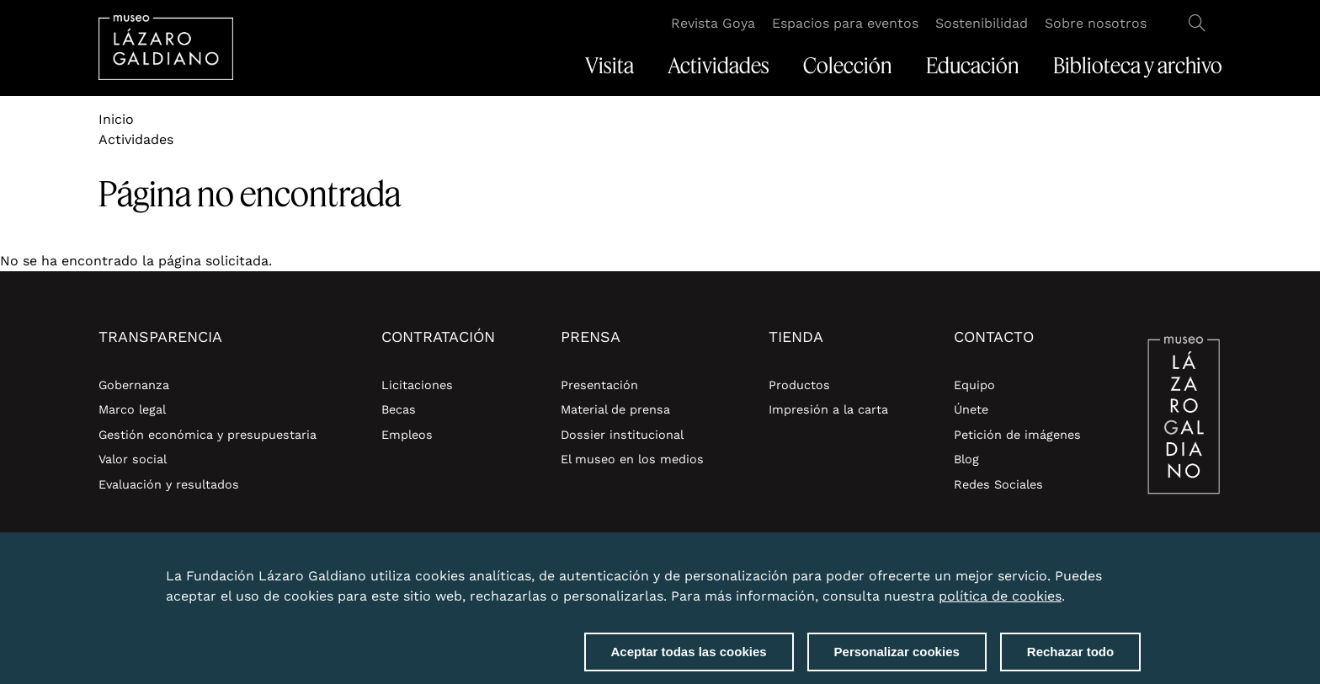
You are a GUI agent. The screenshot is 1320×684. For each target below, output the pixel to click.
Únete (971, 409)
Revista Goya (713, 23)
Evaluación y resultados (168, 484)
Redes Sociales (998, 484)
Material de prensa (615, 409)
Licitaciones (417, 385)
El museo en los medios (632, 459)
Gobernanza (133, 385)
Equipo (974, 385)
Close (1137, 573)
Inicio (116, 119)
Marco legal (132, 409)
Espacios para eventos (845, 23)
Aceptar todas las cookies (689, 659)
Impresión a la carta (828, 409)
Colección (847, 65)
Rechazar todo (1070, 659)
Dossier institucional (622, 434)
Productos (799, 385)
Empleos (407, 434)
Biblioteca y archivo (1137, 65)
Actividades (718, 65)
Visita (609, 65)
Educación (972, 65)
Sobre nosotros (1096, 23)
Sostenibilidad (981, 23)
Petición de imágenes (1017, 434)
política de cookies (1000, 604)
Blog (966, 459)
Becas (398, 409)
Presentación (599, 385)
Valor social (132, 459)
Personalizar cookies (897, 659)
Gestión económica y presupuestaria (207, 434)
